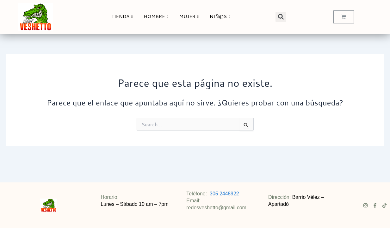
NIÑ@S (222, 16)
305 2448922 (224, 193)
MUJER (190, 16)
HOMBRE (157, 16)
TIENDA (123, 16)
